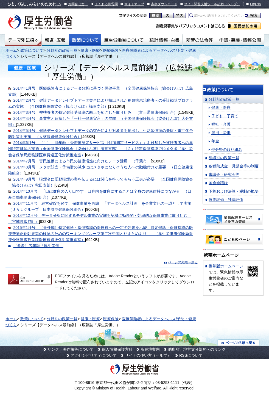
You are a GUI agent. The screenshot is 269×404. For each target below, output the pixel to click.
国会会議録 (218, 183)
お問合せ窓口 (78, 4)
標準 (155, 15)
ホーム (11, 50)
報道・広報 (55, 40)
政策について (85, 40)
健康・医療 (90, 50)
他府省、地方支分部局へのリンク (197, 349)
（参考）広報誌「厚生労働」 (38, 245)
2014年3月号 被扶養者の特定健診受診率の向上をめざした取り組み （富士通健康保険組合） (95, 112)
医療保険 (111, 50)
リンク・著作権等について (70, 349)
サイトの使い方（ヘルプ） (148, 355)
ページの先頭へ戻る (183, 262)
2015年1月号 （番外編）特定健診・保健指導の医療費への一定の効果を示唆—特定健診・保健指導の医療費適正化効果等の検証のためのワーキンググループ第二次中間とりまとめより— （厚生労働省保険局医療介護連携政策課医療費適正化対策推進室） (100, 233)
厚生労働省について (123, 40)
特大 (180, 15)
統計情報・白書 (164, 40)
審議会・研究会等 (224, 174)
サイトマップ (134, 4)
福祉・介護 (221, 124)
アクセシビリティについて (94, 355)
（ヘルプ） (232, 4)
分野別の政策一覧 (62, 50)
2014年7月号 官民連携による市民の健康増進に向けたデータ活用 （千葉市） (82, 161)
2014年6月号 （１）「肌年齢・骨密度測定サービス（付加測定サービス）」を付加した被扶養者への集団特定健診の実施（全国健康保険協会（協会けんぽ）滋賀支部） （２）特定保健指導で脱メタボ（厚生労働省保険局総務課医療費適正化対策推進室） (100, 148)
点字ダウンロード (164, 4)
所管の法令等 (199, 40)
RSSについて (191, 355)
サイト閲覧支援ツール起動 (204, 4)
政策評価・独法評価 (226, 199)
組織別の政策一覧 (224, 158)
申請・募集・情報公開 (240, 40)
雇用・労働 (221, 133)
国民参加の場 (244, 26)
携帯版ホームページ (226, 266)
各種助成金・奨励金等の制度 (234, 166)
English (255, 4)
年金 (215, 141)
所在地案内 (150, 349)
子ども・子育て (224, 116)
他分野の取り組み (226, 149)
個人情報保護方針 (117, 349)
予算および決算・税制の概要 (234, 191)
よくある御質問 (106, 4)
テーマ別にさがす (23, 40)
